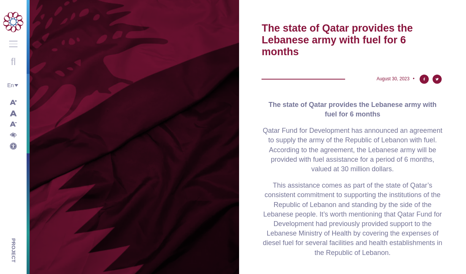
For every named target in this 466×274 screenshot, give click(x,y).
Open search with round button (13, 61)
